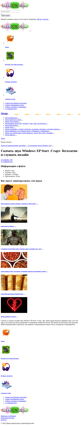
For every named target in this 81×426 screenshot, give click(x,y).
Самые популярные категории (16, 103)
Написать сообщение (8, 416)
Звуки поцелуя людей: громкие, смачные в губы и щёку (18, 203)
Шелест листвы (42, 19)
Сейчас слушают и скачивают (15, 107)
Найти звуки (6, 15)
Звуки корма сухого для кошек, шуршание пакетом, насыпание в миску (23, 271)
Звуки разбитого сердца (8, 316)
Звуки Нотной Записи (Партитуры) (12, 294)
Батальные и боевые (7, 226)
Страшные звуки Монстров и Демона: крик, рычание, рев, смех (21, 249)
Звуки (4, 113)
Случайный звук (11, 109)
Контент (4, 420)
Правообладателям (7, 418)
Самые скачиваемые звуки (14, 105)
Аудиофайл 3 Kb (7, 160)
